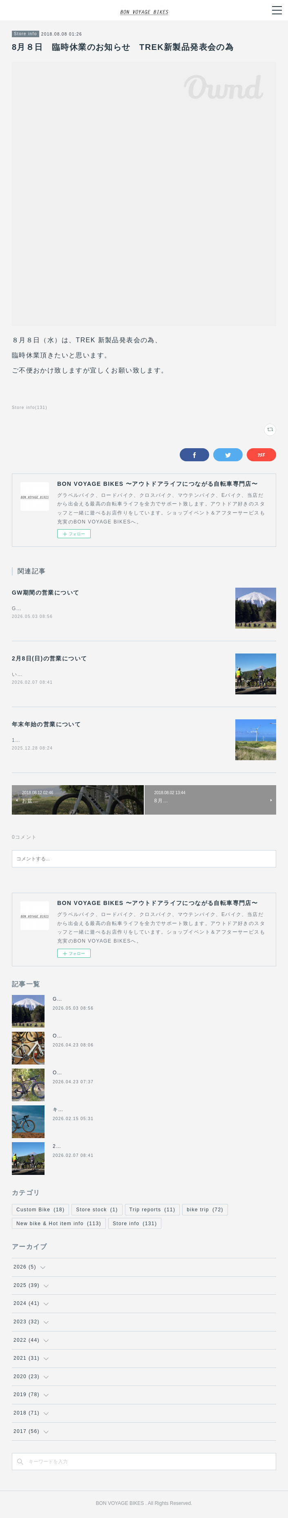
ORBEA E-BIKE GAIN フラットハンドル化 (107, 1038)
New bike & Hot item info (58, 1225)
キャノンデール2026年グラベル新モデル (103, 1111)
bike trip (205, 1211)
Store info (25, 33)
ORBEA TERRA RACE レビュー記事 (99, 1075)
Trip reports (152, 1211)
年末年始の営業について (46, 725)
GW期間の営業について (46, 592)
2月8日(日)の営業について (49, 659)
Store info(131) (29, 407)
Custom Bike (40, 1211)
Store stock (97, 1211)
